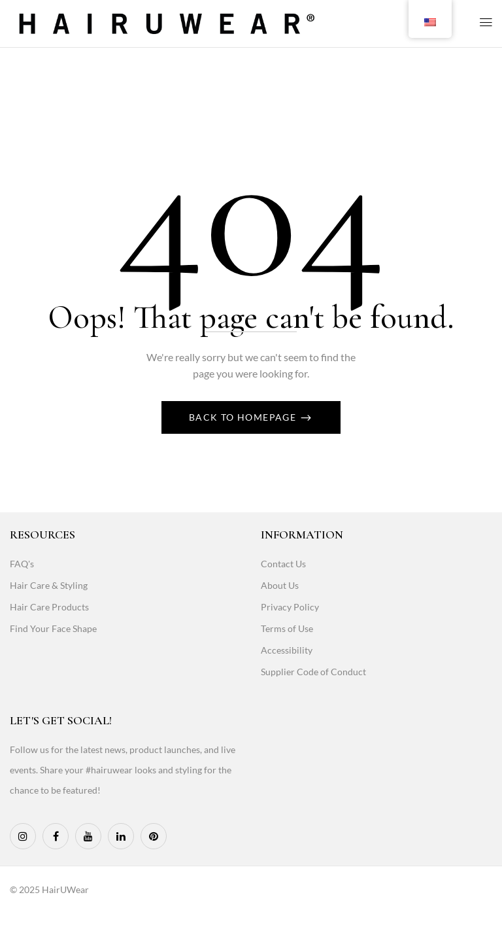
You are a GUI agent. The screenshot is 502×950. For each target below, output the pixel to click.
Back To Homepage (244, 417)
